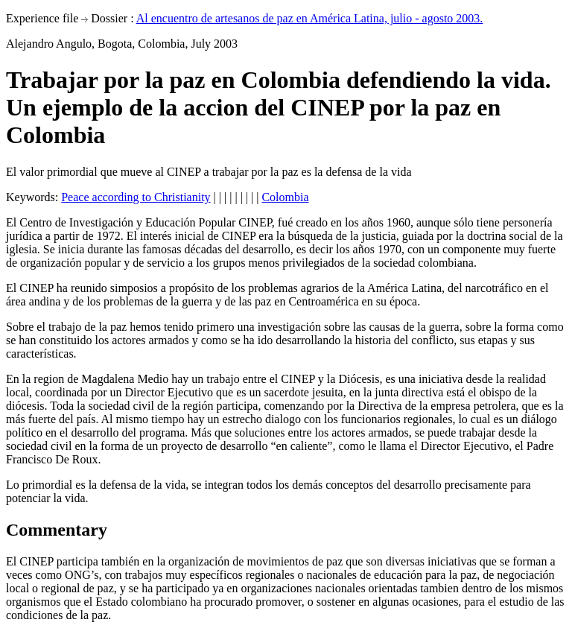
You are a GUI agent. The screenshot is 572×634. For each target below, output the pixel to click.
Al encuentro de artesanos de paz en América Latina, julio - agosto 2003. (309, 18)
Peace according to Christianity (135, 197)
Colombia (284, 197)
